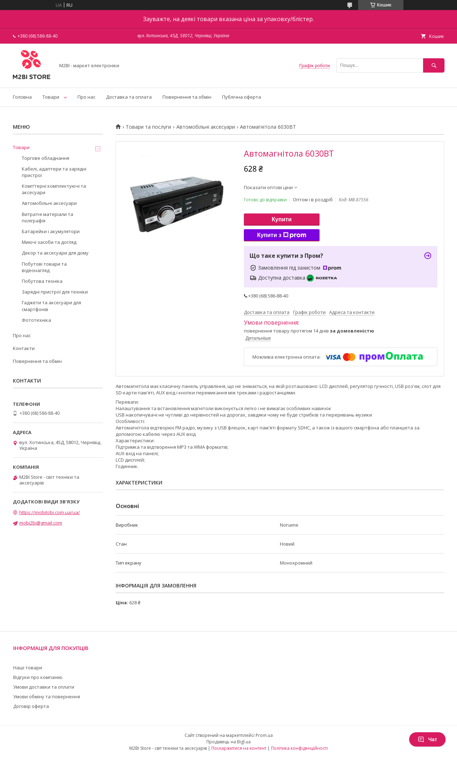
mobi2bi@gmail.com (40, 523)
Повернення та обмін (186, 97)
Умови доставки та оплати (43, 687)
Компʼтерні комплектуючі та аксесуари (54, 189)
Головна (22, 97)
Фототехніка (36, 320)
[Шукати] (434, 65)
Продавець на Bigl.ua (228, 742)
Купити (282, 219)
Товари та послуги (148, 127)
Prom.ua (264, 735)
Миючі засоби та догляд (49, 242)
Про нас (86, 97)
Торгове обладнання (45, 158)
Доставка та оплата (129, 97)
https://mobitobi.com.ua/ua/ (49, 512)
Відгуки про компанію (37, 677)
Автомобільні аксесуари (205, 127)
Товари (50, 97)
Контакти (24, 348)
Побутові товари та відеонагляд (44, 267)
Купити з (281, 235)
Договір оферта (31, 706)
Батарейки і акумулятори (51, 231)
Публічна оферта (241, 97)
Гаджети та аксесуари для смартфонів (51, 305)
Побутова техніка (42, 281)
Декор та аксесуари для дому (55, 253)
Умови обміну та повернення (46, 696)
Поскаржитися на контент (238, 748)
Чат (427, 739)
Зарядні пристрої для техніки (55, 292)
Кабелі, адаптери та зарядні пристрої (54, 172)
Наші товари (27, 667)
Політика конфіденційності (299, 748)
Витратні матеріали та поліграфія (47, 217)
